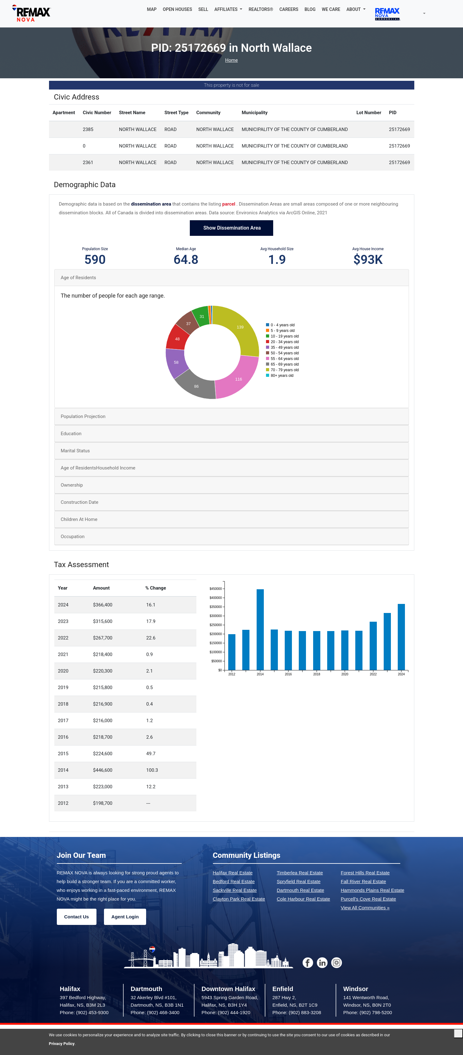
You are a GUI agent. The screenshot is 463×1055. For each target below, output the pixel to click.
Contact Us (76, 916)
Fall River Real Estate (363, 881)
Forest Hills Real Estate (365, 872)
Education (71, 433)
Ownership (72, 485)
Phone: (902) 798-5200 (367, 1012)
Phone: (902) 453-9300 (84, 1012)
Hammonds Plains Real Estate (372, 890)
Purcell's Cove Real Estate (368, 899)
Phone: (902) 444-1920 (226, 1012)
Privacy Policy (62, 1043)
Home (231, 60)
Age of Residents (78, 277)
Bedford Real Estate (234, 881)
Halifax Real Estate (233, 872)
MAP (152, 9)
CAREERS (288, 9)
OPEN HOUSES (177, 9)
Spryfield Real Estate (299, 881)
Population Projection (83, 416)
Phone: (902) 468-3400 (155, 1012)
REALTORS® (261, 9)
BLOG (310, 9)
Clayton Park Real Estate (239, 899)
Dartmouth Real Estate (300, 890)
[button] (228, 9)
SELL (203, 9)
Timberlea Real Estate (300, 872)
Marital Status (75, 451)
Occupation (73, 536)
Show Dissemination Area (231, 228)
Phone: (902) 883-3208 (297, 1012)
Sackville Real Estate (235, 890)
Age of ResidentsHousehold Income (98, 468)
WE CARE (331, 9)
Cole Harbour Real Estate (303, 899)
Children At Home (79, 519)
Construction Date (79, 502)
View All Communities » (365, 907)
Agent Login (125, 916)
